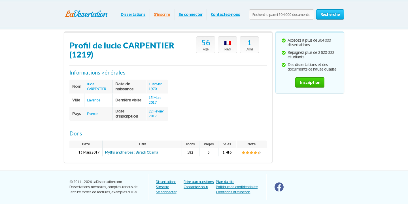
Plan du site (225, 181)
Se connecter (190, 14)
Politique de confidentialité (237, 186)
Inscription (309, 82)
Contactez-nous (225, 14)
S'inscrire (162, 14)
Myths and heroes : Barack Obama (131, 152)
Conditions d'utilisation (233, 192)
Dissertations (133, 14)
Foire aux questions (199, 181)
